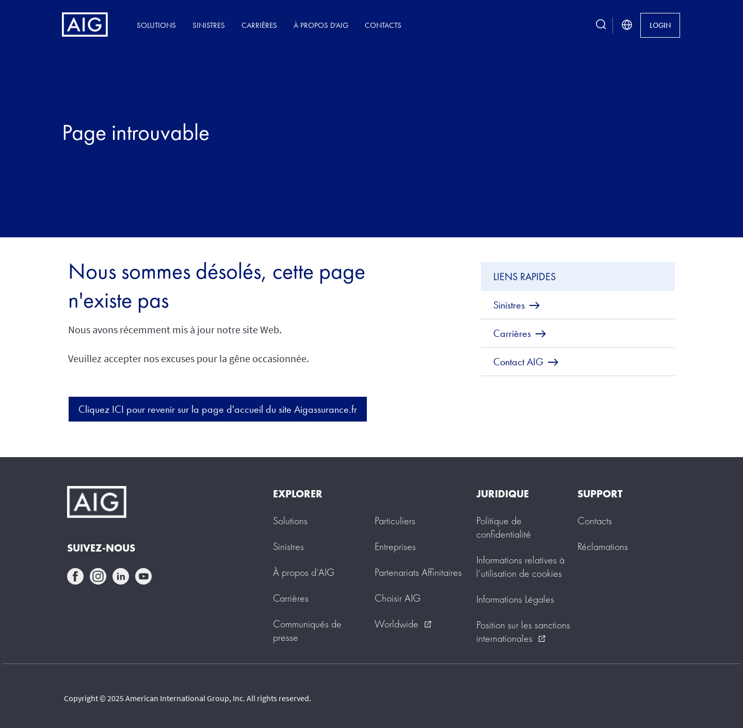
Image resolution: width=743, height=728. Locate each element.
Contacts (383, 25)
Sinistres (208, 25)
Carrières (259, 25)
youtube (143, 576)
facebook (75, 576)
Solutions (156, 25)
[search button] (601, 25)
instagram (98, 576)
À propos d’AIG (321, 25)
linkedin (120, 576)
